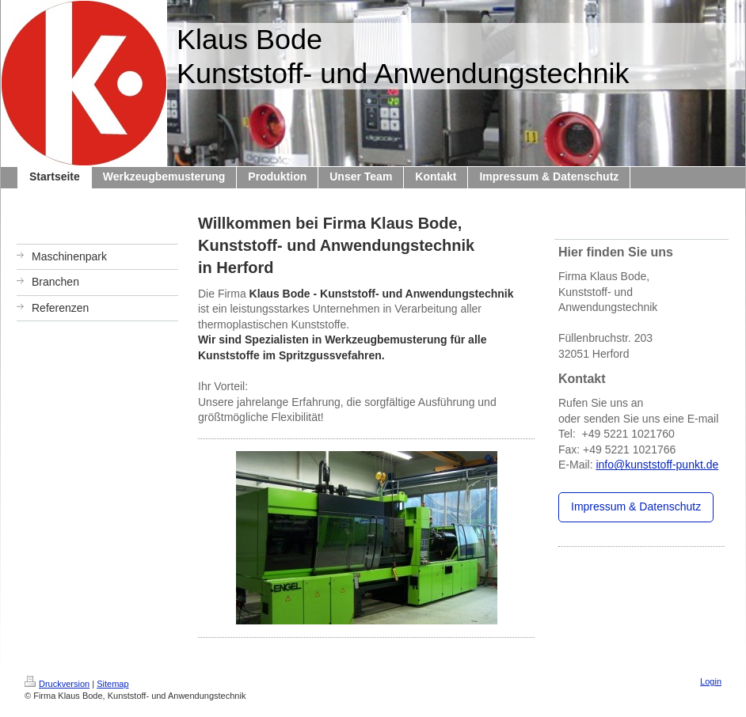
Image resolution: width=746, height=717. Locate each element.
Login (710, 681)
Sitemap (112, 684)
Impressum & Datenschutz (636, 506)
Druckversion (57, 684)
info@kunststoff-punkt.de (657, 464)
